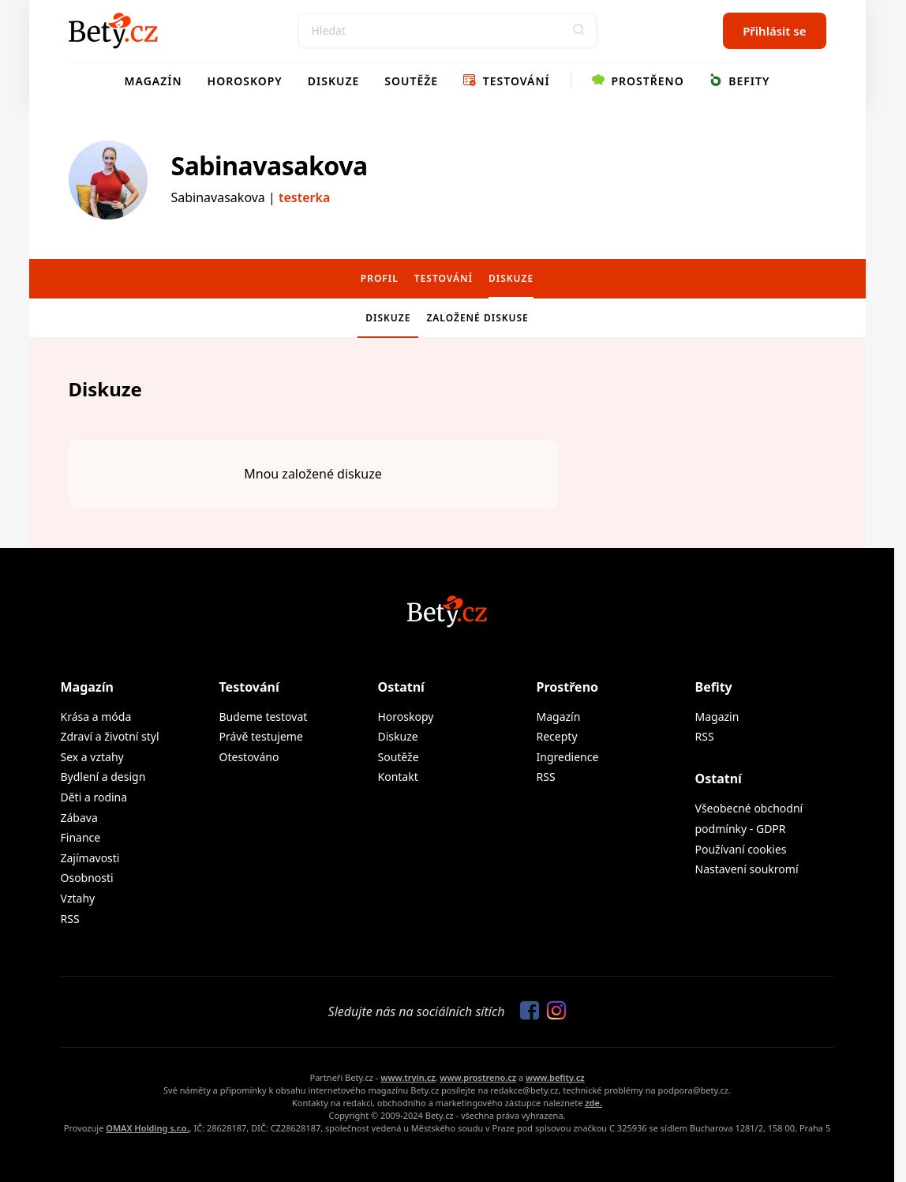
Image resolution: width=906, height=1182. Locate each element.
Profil (380, 278)
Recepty (557, 736)
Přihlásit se (774, 31)
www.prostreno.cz (478, 1077)
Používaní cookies (741, 849)
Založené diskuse (477, 318)
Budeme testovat (263, 716)
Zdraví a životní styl (110, 736)
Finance (81, 837)
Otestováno (249, 756)
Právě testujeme (261, 736)
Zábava (79, 817)
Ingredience (568, 756)
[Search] (447, 31)
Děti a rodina (94, 797)
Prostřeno (638, 80)
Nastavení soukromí (747, 868)
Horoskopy (245, 80)
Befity (739, 80)
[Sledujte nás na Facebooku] (525, 1011)
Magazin (717, 716)
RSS (70, 918)
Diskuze (334, 80)
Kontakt (398, 776)
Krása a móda (96, 716)
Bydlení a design (103, 776)
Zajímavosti (90, 857)
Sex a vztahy (92, 756)
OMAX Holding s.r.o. (147, 1128)
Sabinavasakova (269, 165)
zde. (593, 1103)
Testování (506, 80)
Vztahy (78, 898)
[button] (579, 31)
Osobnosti (87, 877)
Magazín (153, 80)
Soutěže (411, 80)
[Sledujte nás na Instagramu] (552, 1011)
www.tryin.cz (407, 1077)
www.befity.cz (555, 1077)
